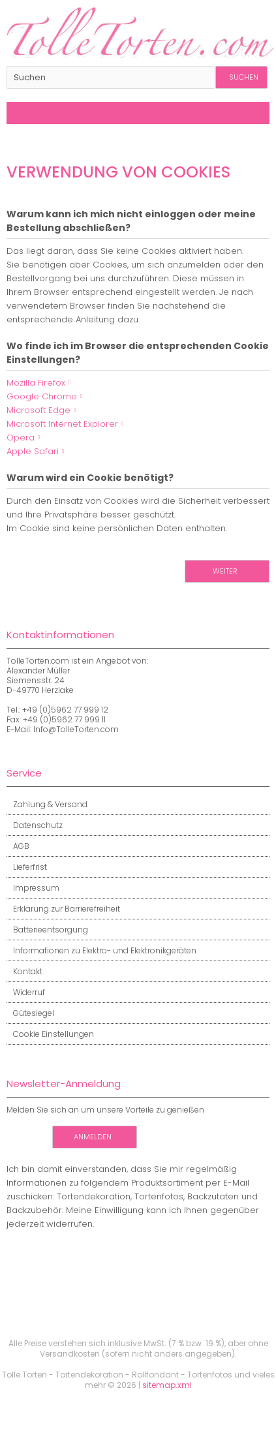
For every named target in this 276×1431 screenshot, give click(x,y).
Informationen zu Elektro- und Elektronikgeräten (101, 950)
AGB (18, 846)
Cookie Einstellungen (50, 1033)
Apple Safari (33, 451)
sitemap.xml (167, 1385)
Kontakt (24, 971)
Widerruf (26, 992)
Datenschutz (35, 825)
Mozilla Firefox (36, 383)
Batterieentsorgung (47, 929)
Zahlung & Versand (47, 804)
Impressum (33, 887)
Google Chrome (42, 396)
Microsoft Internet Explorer (62, 424)
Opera (21, 437)
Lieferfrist (27, 866)
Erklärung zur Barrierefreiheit (63, 908)
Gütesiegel (30, 1013)
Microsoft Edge (38, 410)
